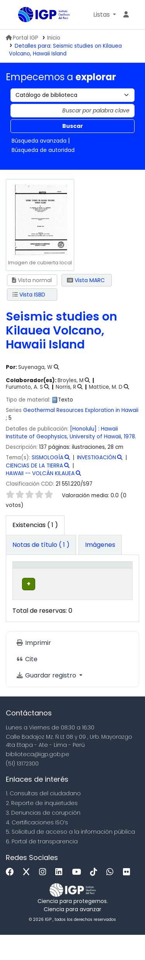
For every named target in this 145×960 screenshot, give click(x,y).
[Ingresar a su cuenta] (126, 14)
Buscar (72, 126)
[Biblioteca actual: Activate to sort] (74, 577)
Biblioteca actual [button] (67, 581)
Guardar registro (47, 700)
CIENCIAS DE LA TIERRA (34, 465)
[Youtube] (78, 897)
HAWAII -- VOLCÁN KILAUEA (40, 473)
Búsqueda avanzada (39, 141)
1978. (130, 436)
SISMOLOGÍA (47, 457)
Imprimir (33, 668)
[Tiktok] (95, 897)
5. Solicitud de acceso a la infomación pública (70, 857)
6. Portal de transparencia (42, 866)
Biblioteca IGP (21, 15)
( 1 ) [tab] (35, 525)
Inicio (53, 37)
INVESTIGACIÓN (96, 457)
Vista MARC (86, 280)
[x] (28, 897)
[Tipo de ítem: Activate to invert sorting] (31, 577)
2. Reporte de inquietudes (42, 828)
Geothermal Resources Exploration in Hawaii (80, 410)
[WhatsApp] (111, 897)
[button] (104, 14)
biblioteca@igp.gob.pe (37, 779)
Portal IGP (22, 37)
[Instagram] (44, 897)
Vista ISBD (28, 294)
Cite (27, 684)
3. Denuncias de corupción (43, 838)
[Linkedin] (60, 897)
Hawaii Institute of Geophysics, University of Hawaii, (65, 432)
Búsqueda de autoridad (43, 150)
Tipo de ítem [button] (23, 577)
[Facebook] (12, 897)
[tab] (41, 545)
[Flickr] (128, 897)
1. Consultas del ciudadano (43, 818)
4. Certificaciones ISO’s (37, 847)
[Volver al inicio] (122, 936)
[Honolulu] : (85, 429)
